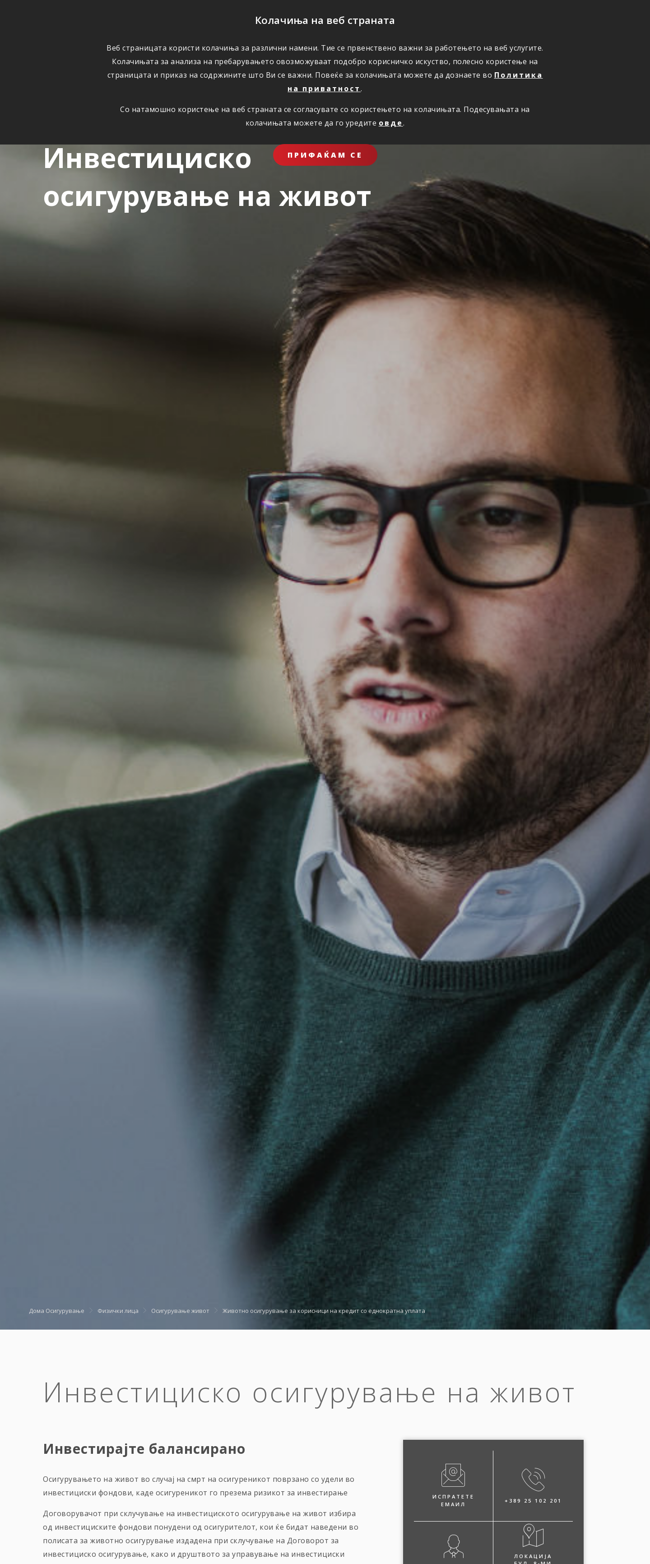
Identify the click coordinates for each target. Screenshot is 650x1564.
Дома (36, 1311)
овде (391, 123)
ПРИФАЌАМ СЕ (325, 155)
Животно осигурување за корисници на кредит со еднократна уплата (324, 1311)
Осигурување (65, 1311)
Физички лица (118, 1311)
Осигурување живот (180, 1311)
